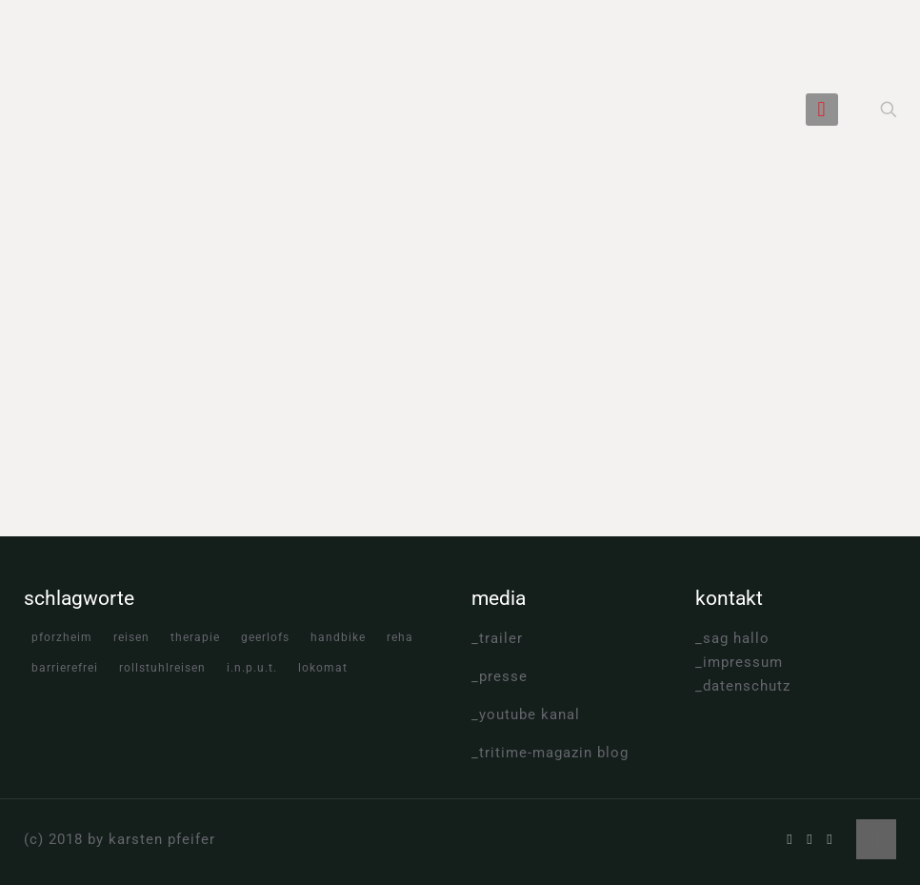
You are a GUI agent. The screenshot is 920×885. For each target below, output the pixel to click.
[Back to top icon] (876, 839)
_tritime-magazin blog (550, 752)
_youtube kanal (525, 714)
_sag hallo (732, 638)
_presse (499, 676)
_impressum (739, 662)
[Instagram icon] (830, 839)
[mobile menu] (822, 109)
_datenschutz (742, 685)
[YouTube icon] (810, 839)
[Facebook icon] (790, 839)
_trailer (497, 638)
